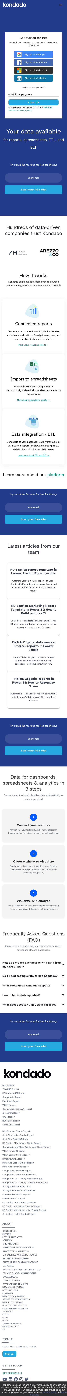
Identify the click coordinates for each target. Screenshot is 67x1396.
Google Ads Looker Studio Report (19, 1174)
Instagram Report (11, 1113)
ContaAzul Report (11, 1124)
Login (5, 1314)
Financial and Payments (16, 1258)
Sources (7, 1240)
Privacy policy (10, 1326)
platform (55, 474)
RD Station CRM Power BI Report (19, 1202)
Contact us (9, 1231)
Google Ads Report (11, 1097)
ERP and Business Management (19, 1273)
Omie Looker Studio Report (16, 1194)
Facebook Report (11, 1101)
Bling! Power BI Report (13, 1159)
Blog (5, 1317)
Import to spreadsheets (16, 1299)
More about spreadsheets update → (33, 400)
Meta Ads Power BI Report (15, 1166)
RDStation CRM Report (13, 1093)
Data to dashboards (13, 1296)
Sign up (9, 1354)
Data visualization (13, 1287)
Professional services (15, 1308)
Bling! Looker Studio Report (16, 1131)
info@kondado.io (12, 1373)
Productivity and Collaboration (22, 1269)
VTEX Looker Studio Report (16, 1155)
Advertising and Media (16, 1251)
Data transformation (14, 1305)
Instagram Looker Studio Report (18, 1190)
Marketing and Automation (18, 1247)
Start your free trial (33, 189)
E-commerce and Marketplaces (20, 1255)
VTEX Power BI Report (13, 1151)
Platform (7, 1293)
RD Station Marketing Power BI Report (21, 1206)
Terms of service (11, 1323)
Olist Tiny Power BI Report (15, 1139)
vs (3, 1329)
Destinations (10, 1290)
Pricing (6, 1234)
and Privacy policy (23, 110)
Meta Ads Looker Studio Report (18, 1162)
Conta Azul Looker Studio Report (18, 1214)
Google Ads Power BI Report (16, 1170)
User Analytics (11, 1280)
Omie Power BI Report (13, 1198)
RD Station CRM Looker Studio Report (21, 1143)
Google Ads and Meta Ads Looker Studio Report (26, 1147)
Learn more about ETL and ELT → (33, 455)
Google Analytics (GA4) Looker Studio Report (25, 1182)
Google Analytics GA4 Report (17, 1109)
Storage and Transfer (15, 1284)
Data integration (12, 1302)
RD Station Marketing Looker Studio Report (24, 1210)
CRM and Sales (11, 1244)
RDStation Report (11, 1120)
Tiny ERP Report (10, 1089)
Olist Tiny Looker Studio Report (18, 1135)
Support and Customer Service (20, 1262)
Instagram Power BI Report (16, 1186)
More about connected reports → (33, 345)
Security (7, 1311)
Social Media (10, 1277)
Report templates (12, 1237)
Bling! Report (8, 1085)
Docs (5, 1320)
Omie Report (8, 1117)
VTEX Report (9, 1105)
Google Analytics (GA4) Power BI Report (22, 1178)
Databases (8, 1266)
